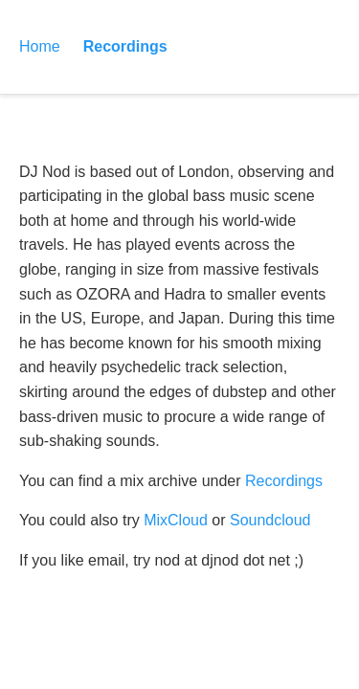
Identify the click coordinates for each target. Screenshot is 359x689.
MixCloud (176, 520)
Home (39, 46)
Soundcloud (270, 520)
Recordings (125, 46)
